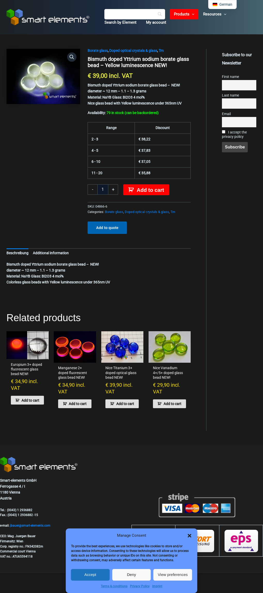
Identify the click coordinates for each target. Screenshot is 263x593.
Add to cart (150, 190)
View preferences (173, 574)
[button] (189, 535)
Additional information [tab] (51, 253)
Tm (161, 51)
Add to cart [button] (24, 402)
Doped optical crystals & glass (133, 51)
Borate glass (98, 51)
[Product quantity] (102, 189)
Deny (131, 574)
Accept (90, 574)
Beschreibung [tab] (17, 253)
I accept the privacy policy (234, 134)
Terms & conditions (114, 586)
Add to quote (107, 228)
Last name (230, 95)
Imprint (157, 586)
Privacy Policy (140, 586)
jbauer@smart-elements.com (30, 525)
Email (226, 114)
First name (230, 77)
